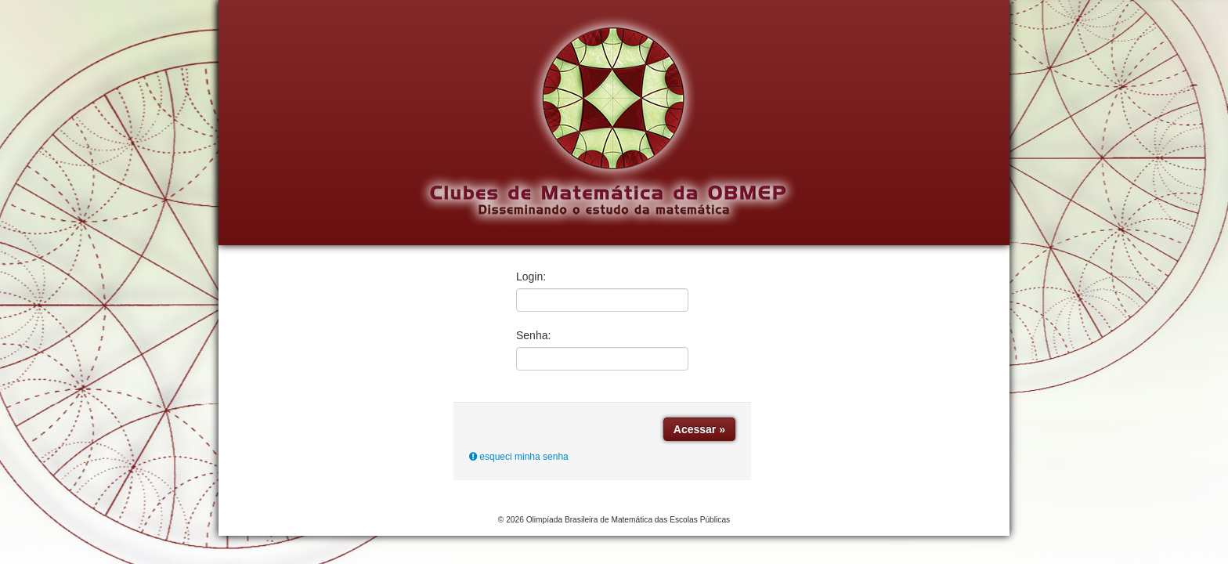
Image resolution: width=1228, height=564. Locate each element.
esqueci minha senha (519, 456)
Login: (531, 276)
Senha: (533, 335)
